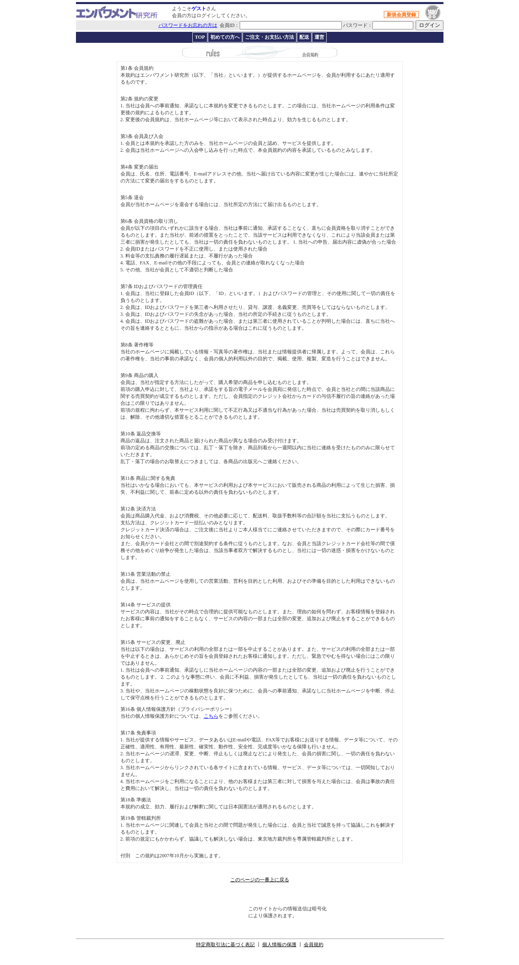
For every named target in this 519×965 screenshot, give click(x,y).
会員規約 (313, 944)
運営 (319, 37)
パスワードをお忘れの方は (187, 25)
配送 (304, 37)
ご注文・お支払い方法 (269, 37)
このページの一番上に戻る (259, 880)
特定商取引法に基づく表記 (225, 944)
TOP (200, 37)
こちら (211, 716)
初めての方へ (225, 37)
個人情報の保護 (279, 944)
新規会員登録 (401, 15)
